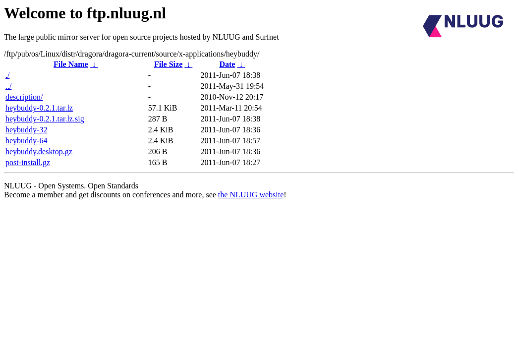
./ (7, 75)
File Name (71, 64)
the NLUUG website (251, 194)
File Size (168, 64)
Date (227, 64)
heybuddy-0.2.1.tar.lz (39, 108)
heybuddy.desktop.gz (38, 151)
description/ (24, 97)
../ (8, 86)
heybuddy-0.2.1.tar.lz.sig (44, 119)
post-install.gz (27, 162)
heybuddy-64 (26, 140)
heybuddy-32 (26, 129)
